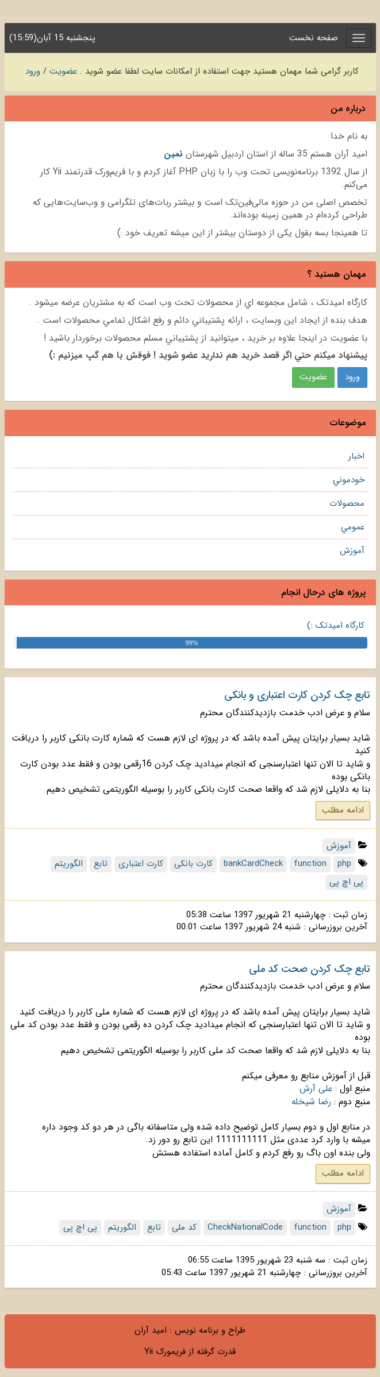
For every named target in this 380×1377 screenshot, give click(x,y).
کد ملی (184, 1227)
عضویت (63, 71)
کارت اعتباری (140, 864)
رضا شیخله (311, 1102)
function (310, 864)
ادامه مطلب (343, 810)
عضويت (313, 377)
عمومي (352, 527)
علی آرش (316, 1089)
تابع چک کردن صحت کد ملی (309, 969)
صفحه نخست (313, 38)
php (344, 864)
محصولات (346, 503)
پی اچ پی (346, 882)
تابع (101, 864)
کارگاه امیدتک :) (335, 625)
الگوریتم (69, 864)
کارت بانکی (193, 864)
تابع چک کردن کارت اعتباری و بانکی (297, 695)
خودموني (348, 480)
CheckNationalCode (245, 1227)
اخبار (356, 456)
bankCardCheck (253, 864)
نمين (173, 154)
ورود (32, 71)
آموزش (352, 551)
